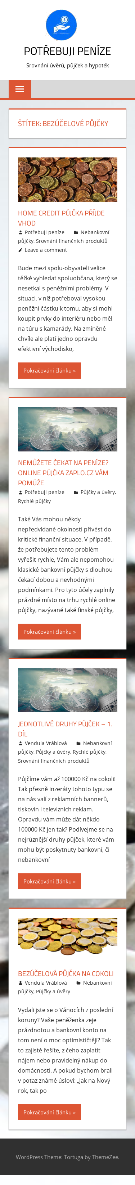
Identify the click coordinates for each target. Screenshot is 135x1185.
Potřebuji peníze (67, 50)
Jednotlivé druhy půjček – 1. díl (64, 728)
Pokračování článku (47, 370)
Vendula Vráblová (46, 743)
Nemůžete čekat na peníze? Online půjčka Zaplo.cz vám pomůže (66, 472)
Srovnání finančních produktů (72, 240)
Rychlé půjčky (34, 501)
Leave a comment (46, 249)
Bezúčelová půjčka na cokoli (56, 978)
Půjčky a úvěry (98, 492)
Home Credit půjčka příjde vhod (63, 217)
